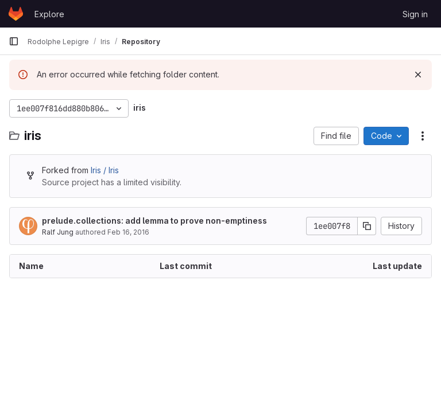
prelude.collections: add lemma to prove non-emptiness (154, 220)
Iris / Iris (105, 170)
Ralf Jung (58, 232)
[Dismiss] (418, 74)
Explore (49, 14)
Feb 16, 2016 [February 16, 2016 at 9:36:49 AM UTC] (128, 232)
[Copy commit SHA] (367, 226)
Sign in (415, 14)
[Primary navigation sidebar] (14, 41)
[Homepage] (15, 14)
